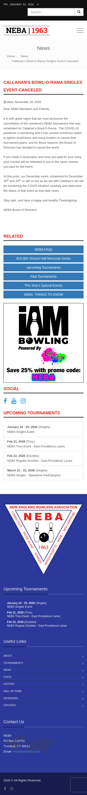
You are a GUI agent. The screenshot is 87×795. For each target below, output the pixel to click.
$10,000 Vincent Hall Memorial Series (43, 258)
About (7, 655)
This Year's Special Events (43, 285)
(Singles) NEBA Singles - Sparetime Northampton (34, 473)
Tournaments (13, 662)
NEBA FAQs (43, 249)
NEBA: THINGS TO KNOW (43, 294)
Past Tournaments (43, 276)
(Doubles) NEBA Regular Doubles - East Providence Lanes (39, 458)
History (9, 684)
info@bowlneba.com (26, 751)
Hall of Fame (12, 691)
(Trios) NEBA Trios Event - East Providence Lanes (36, 444)
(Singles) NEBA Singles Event (28, 429)
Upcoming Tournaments (43, 267)
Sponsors (10, 698)
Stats (7, 677)
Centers (9, 705)
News (7, 669)
